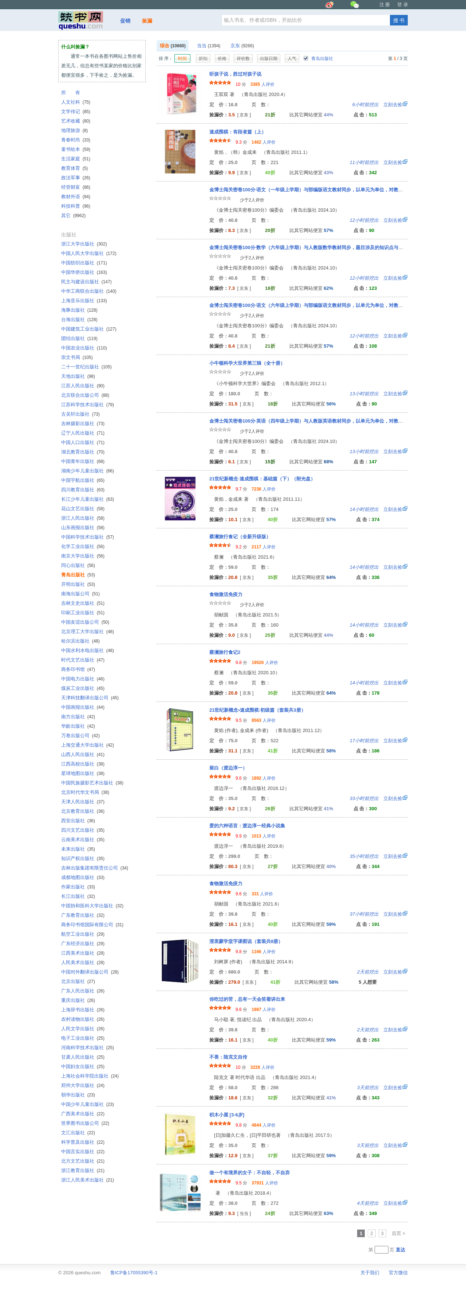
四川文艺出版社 (82, 830)
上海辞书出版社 (82, 1009)
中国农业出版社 (84, 348)
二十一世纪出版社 (86, 366)
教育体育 (74, 168)
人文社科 (75, 102)
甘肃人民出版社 (82, 1057)
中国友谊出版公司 (85, 622)
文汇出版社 (78, 1132)
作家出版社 (78, 887)
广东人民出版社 (82, 991)
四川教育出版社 (82, 489)
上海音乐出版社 (84, 300)
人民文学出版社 (82, 1028)
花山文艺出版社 (82, 508)
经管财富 (75, 187)
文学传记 (75, 111)
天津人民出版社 (82, 801)
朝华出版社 (78, 1095)
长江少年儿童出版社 (87, 499)
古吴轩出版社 (80, 414)
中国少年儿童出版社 (87, 1104)
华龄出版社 (78, 726)
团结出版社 (79, 338)
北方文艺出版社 (82, 1161)
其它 (73, 215)
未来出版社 (78, 849)
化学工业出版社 (82, 546)
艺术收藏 (75, 121)
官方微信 (398, 1272)
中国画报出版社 (82, 707)
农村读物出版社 (82, 1019)
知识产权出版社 (82, 858)
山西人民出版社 (82, 754)
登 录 (402, 4)
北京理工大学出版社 (87, 631)
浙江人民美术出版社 (87, 1180)
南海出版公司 (80, 593)
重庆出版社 (78, 1000)
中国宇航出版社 (82, 480)
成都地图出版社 (82, 877)
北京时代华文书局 (85, 792)
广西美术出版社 (82, 1113)
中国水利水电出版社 (87, 650)
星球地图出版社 (82, 773)
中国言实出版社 (82, 1151)
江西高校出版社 (82, 764)
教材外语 (75, 196)
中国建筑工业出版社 (88, 329)
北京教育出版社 (82, 811)
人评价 (262, 84)
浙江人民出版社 (82, 518)
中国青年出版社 (82, 461)
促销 (125, 21)
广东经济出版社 (82, 943)
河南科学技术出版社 (87, 1047)
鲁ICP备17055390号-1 (134, 1272)
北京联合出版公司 (85, 395)
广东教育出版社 (82, 915)
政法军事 (75, 177)
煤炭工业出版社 (82, 688)
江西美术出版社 (82, 953)
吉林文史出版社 (82, 603)
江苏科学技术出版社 (87, 404)
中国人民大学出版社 (88, 253)
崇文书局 (77, 357)
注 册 (384, 4)
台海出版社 (79, 319)
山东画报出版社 (82, 527)
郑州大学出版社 (82, 1085)
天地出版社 (78, 376)
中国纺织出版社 (84, 262)
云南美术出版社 (82, 839)
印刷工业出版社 (82, 612)
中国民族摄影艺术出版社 (92, 783)
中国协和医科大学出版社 (92, 905)
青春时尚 (75, 140)
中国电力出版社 (82, 679)
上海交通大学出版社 (87, 745)
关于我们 (369, 1272)
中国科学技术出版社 (87, 537)
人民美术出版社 (82, 962)
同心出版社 (78, 565)
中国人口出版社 (82, 442)
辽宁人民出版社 (82, 433)
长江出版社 (78, 896)
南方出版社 (78, 716)
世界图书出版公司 (85, 1123)
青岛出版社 (318, 58)
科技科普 (75, 206)
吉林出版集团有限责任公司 (94, 868)
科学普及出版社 (82, 1142)
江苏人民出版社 (82, 385)
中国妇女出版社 (82, 1066)
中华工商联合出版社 (88, 291)
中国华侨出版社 (84, 272)
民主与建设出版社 (86, 281)
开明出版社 (78, 584)
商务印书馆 (78, 669)
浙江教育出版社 (82, 1170)
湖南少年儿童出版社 (87, 470)
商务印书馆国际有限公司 (92, 924)
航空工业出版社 (82, 934)
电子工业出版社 (82, 1038)
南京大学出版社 (82, 556)
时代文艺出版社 (82, 660)
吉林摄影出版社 (82, 423)
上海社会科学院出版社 (90, 1076)
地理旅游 (74, 130)
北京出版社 (78, 981)
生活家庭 (75, 158)
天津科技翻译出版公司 (90, 697)
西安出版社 (78, 820)
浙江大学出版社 (84, 244)
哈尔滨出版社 (80, 641)
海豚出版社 (79, 310)
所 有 (70, 92)
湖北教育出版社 (82, 452)
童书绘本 (75, 149)
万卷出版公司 (80, 735)
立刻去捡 (377, 104)
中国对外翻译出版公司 (90, 972)
